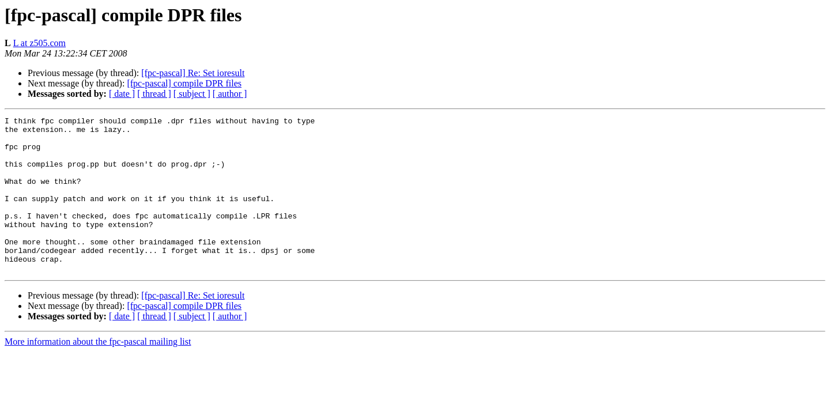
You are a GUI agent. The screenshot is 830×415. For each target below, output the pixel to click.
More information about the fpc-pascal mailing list (98, 373)
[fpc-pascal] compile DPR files (184, 83)
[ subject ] (191, 94)
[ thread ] (154, 94)
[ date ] (122, 94)
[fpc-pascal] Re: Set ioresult (192, 73)
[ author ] (230, 94)
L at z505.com (39, 43)
